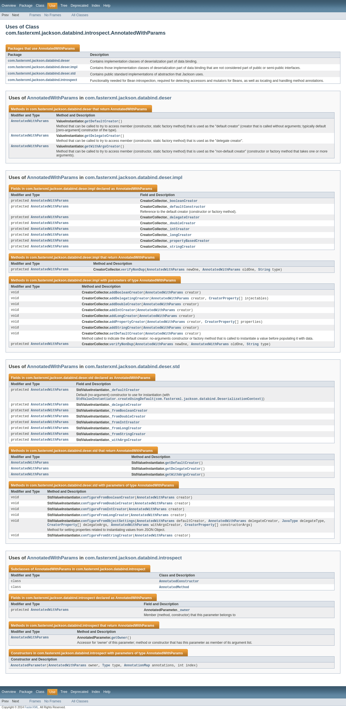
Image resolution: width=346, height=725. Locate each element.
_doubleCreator (182, 225)
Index (96, 6)
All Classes (79, 15)
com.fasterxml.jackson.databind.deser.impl (43, 67)
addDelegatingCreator (129, 302)
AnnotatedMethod (174, 599)
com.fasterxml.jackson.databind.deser (39, 61)
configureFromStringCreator (107, 547)
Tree (63, 6)
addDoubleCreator (125, 308)
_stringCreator (182, 249)
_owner (184, 622)
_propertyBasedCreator (188, 243)
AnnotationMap (137, 678)
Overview (9, 6)
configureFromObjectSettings (108, 531)
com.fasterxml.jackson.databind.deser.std (42, 73)
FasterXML (32, 720)
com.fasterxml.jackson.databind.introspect (42, 80)
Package (25, 6)
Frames (35, 15)
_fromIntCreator (125, 430)
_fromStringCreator (128, 442)
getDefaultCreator (101, 121)
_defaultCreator (125, 396)
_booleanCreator (183, 202)
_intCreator (179, 231)
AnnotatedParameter (28, 678)
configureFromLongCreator (105, 525)
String (264, 273)
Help (106, 6)
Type (106, 678)
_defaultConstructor (186, 208)
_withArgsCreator (126, 448)
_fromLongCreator (126, 436)
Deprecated (79, 6)
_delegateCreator (184, 219)
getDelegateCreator (102, 136)
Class (40, 6)
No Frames (52, 15)
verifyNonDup (133, 273)
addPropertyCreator (127, 327)
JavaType (290, 531)
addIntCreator (122, 314)
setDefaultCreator (126, 339)
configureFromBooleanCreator (108, 507)
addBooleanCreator (126, 296)
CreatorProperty (224, 302)
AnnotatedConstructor (179, 593)
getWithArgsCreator (102, 147)
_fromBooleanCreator (129, 417)
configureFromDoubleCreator (107, 513)
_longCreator (179, 237)
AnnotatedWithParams (56, 49)
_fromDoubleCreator (128, 423)
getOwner (119, 650)
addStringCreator (125, 333)
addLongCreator (123, 320)
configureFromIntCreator (104, 519)
